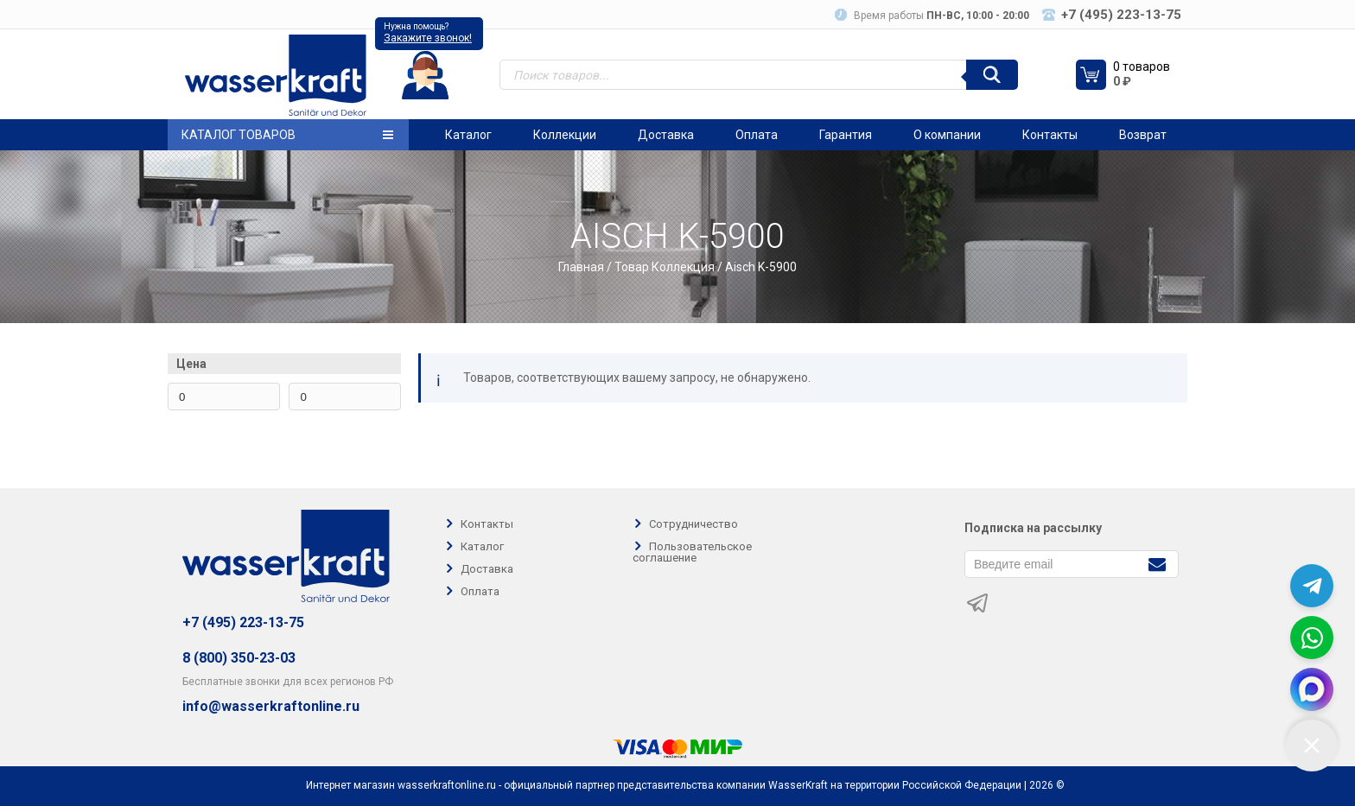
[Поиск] (992, 75)
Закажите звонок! (428, 38)
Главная (581, 267)
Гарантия (845, 135)
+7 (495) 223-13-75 (243, 622)
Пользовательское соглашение (692, 552)
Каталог (468, 135)
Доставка (666, 135)
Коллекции (564, 135)
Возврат (1143, 135)
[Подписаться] (1157, 563)
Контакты (1050, 135)
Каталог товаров (287, 135)
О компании (947, 135)
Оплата (756, 135)
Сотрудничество (693, 523)
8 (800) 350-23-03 (239, 658)
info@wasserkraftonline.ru (270, 707)
